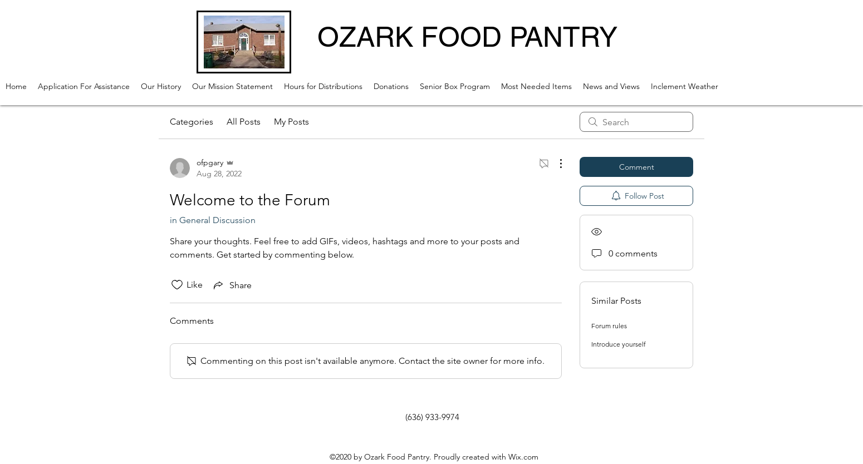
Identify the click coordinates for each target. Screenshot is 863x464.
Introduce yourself (618, 344)
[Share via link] (232, 285)
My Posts (291, 121)
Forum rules (609, 326)
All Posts (244, 121)
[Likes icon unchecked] (177, 285)
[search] (636, 122)
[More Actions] (555, 163)
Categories (191, 121)
